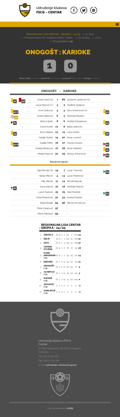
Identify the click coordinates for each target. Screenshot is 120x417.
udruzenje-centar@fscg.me (61, 365)
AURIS (70, 408)
